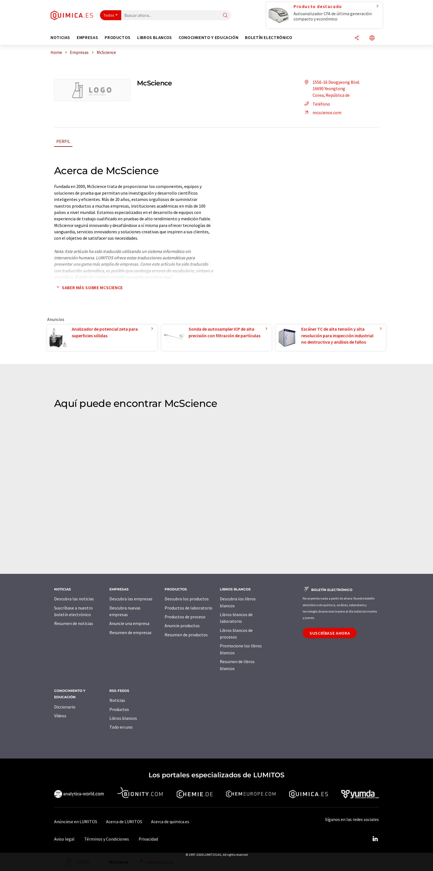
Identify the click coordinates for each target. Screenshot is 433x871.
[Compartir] (357, 38)
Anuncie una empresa (129, 623)
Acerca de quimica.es (170, 821)
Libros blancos (123, 718)
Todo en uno (121, 727)
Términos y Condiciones (106, 839)
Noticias (117, 700)
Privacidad (148, 839)
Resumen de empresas (130, 632)
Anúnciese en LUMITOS (75, 821)
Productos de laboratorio (188, 608)
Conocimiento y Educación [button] (208, 37)
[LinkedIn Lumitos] (375, 839)
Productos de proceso (185, 616)
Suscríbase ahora (330, 633)
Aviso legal (64, 839)
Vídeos (60, 715)
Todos (109, 15)
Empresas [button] (87, 37)
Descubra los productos (187, 598)
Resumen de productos (186, 634)
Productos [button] (118, 37)
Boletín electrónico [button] (268, 37)
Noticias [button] (60, 37)
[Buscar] (225, 15)
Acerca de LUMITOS (124, 821)
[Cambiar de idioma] (372, 38)
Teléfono (316, 104)
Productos (119, 709)
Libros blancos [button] (154, 37)
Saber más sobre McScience (88, 287)
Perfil (63, 141)
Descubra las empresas (130, 598)
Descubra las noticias (74, 598)
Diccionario (64, 707)
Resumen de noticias (73, 623)
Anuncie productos (182, 625)
